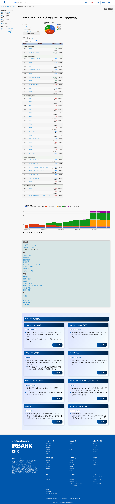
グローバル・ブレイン (34, 131)
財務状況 (26, 262)
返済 (71, 445)
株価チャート (27, 296)
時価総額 (72, 468)
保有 (33, 38)
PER (2, 15)
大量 (9, 28)
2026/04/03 (8, 12)
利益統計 (72, 462)
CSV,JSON (8, 33)
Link (2, 29)
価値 (10, 31)
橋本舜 (27, 27)
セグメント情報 (28, 271)
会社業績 (26, 257)
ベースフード (14, 6)
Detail (57, 345)
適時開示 (95, 460)
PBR (2, 19)
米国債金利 (48, 491)
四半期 (7, 31)
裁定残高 (48, 449)
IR (6, 30)
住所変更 (48, 462)
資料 (2, 28)
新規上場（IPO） (97, 483)
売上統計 (72, 460)
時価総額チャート (29, 305)
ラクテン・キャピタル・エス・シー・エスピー (39, 167)
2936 (2, 12)
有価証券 (95, 462)
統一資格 (95, 443)
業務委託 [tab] (33, 329)
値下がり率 (48, 445)
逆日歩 (47, 453)
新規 (71, 447)
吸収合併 (48, 468)
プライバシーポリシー (75, 498)
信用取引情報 (27, 281)
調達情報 (95, 451)
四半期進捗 (27, 260)
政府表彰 (95, 449)
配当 (2, 23)
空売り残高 (27, 279)
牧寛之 (27, 29)
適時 (103, 2)
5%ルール (95, 464)
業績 (11, 30)
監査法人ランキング (74, 479)
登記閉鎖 (48, 464)
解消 (71, 449)
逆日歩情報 (27, 288)
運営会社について (57, 498)
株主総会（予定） (97, 479)
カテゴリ (48, 476)
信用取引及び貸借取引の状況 (32, 285)
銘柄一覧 (48, 479)
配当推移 (26, 268)
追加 (110, 8)
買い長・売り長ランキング (76, 483)
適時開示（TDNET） (30, 247)
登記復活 (48, 466)
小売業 (7, 6)
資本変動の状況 (28, 266)
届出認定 (95, 447)
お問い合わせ (49, 498)
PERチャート (27, 300)
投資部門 (48, 451)
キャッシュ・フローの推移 (32, 264)
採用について (65, 498)
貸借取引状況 (27, 283)
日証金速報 (27, 290)
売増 (71, 443)
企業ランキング (73, 476)
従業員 (71, 470)
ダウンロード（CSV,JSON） (52, 493)
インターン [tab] (28, 411)
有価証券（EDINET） (30, 245)
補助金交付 (96, 453)
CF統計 (71, 466)
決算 (86, 2)
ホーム (2, 6)
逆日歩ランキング (74, 485)
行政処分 (95, 445)
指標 (109, 2)
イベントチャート (29, 298)
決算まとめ (27, 255)
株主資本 (72, 464)
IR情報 (25, 277)
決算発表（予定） (97, 481)
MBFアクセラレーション (31, 31)
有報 (97, 2)
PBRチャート (27, 302)
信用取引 (48, 447)
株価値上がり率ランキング (76, 481)
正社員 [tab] (27, 329)
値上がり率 (48, 443)
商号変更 (48, 460)
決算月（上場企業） (98, 476)
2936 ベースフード (7, 10)
